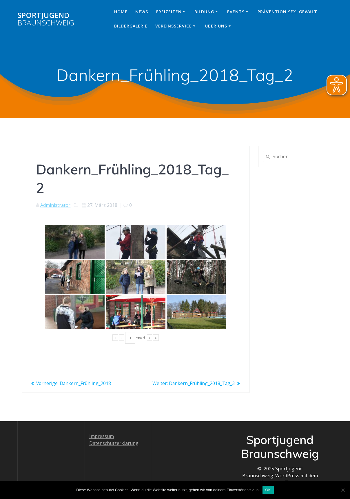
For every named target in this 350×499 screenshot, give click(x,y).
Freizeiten (169, 11)
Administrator (55, 205)
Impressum (101, 436)
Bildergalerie (130, 26)
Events (236, 11)
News (141, 11)
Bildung (204, 11)
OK (268, 490)
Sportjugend (45, 19)
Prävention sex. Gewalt (287, 11)
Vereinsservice (173, 26)
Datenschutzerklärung (113, 443)
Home (120, 11)
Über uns (216, 26)
